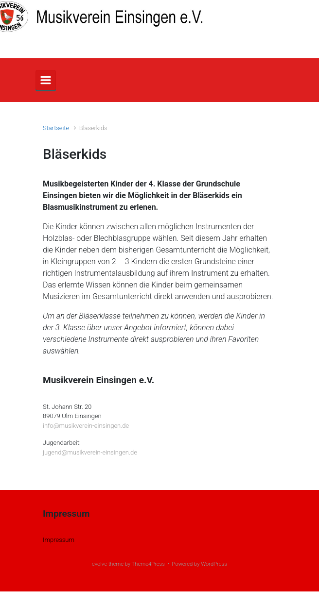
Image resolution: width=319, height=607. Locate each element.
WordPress (214, 564)
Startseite (56, 128)
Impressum (58, 539)
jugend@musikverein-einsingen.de (90, 452)
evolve (99, 564)
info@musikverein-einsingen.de (86, 425)
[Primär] (45, 80)
